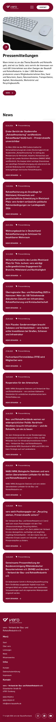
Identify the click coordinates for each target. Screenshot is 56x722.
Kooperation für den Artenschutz (22, 382)
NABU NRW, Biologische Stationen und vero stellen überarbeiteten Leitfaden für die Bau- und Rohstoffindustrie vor (28, 474)
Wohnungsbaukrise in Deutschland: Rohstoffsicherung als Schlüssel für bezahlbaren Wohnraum (23, 234)
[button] (4, 718)
